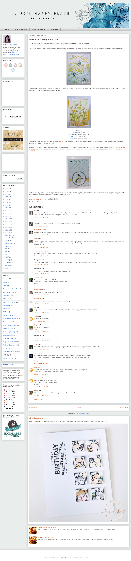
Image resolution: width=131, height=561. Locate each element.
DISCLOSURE (53, 29)
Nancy (36, 238)
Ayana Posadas (39, 251)
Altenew (5, 279)
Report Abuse (8, 364)
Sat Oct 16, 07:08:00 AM (41, 374)
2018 (7, 211)
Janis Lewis (37, 221)
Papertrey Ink (7, 322)
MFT (4, 312)
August (7, 246)
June (6, 251)
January (7, 265)
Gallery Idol (6, 295)
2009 (7, 269)
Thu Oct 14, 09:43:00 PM (41, 349)
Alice (35, 316)
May (6, 254)
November (8, 238)
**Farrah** (37, 277)
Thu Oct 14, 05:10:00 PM (41, 295)
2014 (7, 222)
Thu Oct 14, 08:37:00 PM (41, 331)
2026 (7, 188)
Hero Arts (36, 202)
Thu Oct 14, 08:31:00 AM (41, 226)
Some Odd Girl (8, 335)
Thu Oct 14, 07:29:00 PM (41, 321)
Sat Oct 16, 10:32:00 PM (41, 386)
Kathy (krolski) (38, 230)
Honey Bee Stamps (9, 302)
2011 (7, 230)
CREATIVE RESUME (20, 29)
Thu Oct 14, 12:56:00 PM (41, 273)
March (7, 260)
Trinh (35, 344)
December (8, 235)
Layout (5, 309)
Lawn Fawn (6, 305)
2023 (7, 197)
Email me (12, 52)
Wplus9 (5, 355)
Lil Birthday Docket (36, 418)
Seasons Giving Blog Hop (45, 537)
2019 (7, 208)
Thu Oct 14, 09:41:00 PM (41, 340)
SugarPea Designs (9, 342)
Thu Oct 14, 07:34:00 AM (41, 217)
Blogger (86, 557)
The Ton (5, 348)
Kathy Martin (38, 289)
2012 (7, 227)
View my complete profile (11, 54)
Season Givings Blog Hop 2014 (47, 527)
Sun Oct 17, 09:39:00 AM (41, 395)
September (8, 243)
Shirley (36, 353)
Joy (35, 210)
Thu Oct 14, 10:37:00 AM (41, 256)
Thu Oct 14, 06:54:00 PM (41, 312)
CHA (4, 285)
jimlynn (36, 325)
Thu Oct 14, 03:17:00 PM (41, 286)
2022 (7, 199)
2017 (7, 213)
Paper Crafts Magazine (10, 318)
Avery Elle (6, 282)
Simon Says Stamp (9, 332)
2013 (7, 224)
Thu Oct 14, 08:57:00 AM (41, 235)
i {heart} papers (8, 358)
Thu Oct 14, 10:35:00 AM (41, 247)
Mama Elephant (8, 315)
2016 (7, 216)
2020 (7, 205)
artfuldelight (37, 298)
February (8, 262)
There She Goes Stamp (10, 351)
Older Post (124, 408)
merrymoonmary (71, 557)
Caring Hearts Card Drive (117, 147)
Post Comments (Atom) (82, 413)
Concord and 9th (8, 292)
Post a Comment (37, 399)
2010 (7, 233)
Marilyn (36, 390)
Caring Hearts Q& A (38, 29)
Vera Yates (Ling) (11, 44)
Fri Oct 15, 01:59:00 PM (41, 363)
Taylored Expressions (10, 345)
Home (79, 408)
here (41, 45)
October (7, 240)
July (6, 249)
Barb (35, 307)
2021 (7, 202)
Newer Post (33, 408)
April (6, 257)
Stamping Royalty (8, 338)
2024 (7, 194)
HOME (7, 29)
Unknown (37, 378)
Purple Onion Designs (10, 325)
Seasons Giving (8, 328)
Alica (35, 367)
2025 (7, 191)
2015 (7, 219)
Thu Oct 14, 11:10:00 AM (41, 264)
